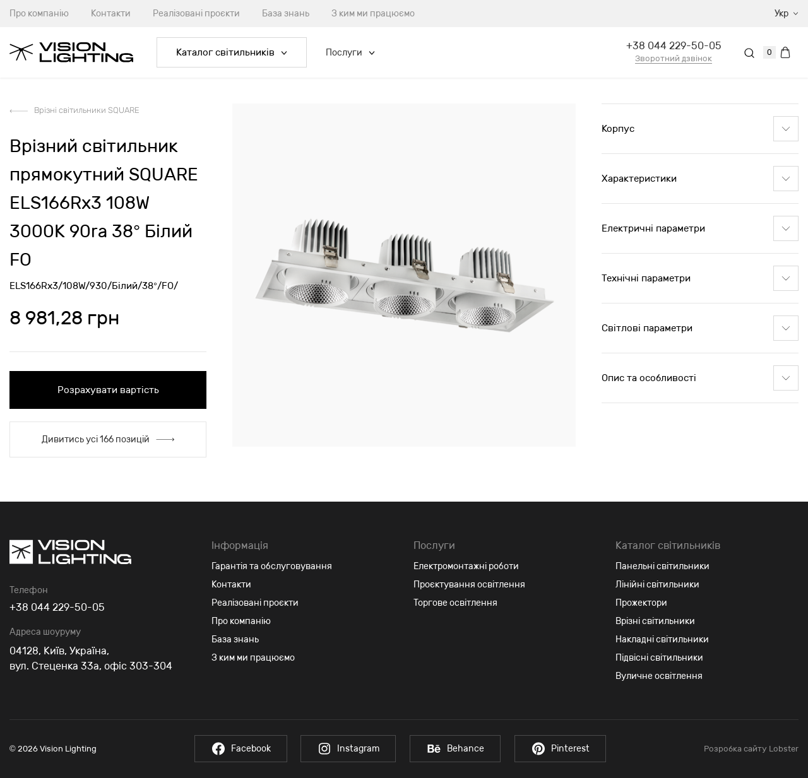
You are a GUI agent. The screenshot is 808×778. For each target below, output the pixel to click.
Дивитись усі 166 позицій (108, 439)
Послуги (350, 52)
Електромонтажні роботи (466, 566)
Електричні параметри (700, 228)
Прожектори (641, 603)
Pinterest (563, 749)
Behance (456, 749)
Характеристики (700, 178)
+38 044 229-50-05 (674, 46)
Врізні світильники (655, 621)
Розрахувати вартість (108, 390)
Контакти (111, 13)
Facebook (238, 749)
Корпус (700, 128)
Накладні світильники (662, 639)
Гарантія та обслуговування (271, 566)
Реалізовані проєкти (196, 13)
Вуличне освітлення (659, 676)
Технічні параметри (700, 278)
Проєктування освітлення (469, 584)
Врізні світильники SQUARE (87, 110)
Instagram (347, 749)
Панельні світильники (662, 566)
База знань (285, 13)
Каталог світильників (231, 52)
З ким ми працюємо (373, 13)
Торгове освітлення (455, 603)
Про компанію (241, 621)
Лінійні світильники (657, 584)
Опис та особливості (700, 378)
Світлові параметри (700, 328)
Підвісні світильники (659, 657)
